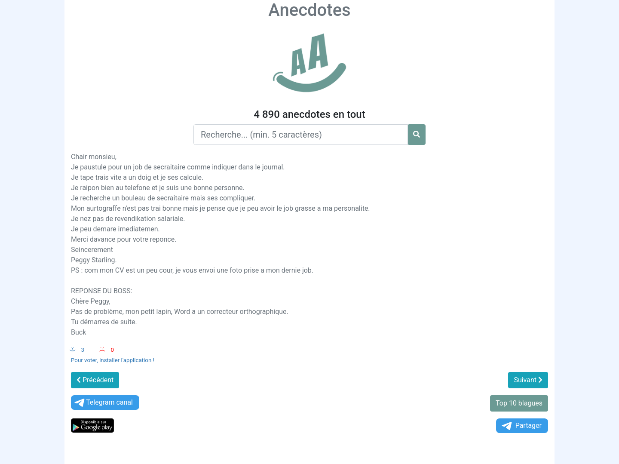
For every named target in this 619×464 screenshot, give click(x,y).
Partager (521, 425)
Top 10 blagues (519, 403)
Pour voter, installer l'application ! (112, 360)
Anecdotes (309, 10)
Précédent (95, 380)
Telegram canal (103, 402)
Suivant (528, 380)
